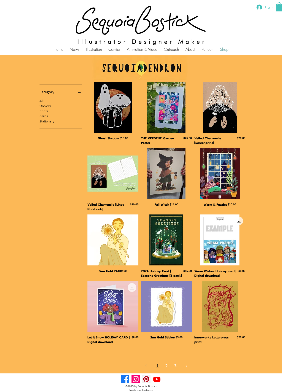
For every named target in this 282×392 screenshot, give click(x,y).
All (41, 100)
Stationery (47, 121)
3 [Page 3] (175, 366)
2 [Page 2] (166, 366)
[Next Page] (186, 365)
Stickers (45, 105)
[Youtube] (157, 379)
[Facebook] (125, 379)
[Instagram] (135, 379)
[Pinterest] (146, 379)
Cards (44, 116)
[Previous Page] (146, 365)
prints (44, 111)
